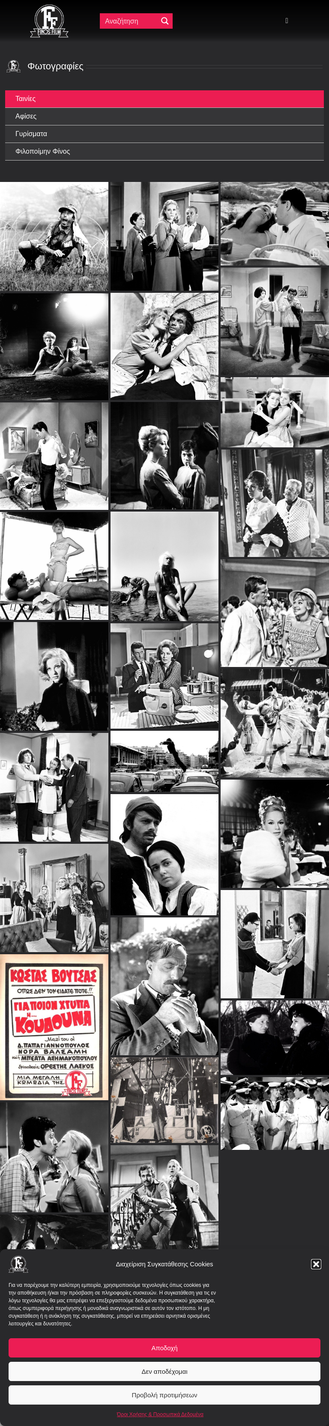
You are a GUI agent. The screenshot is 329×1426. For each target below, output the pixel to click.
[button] (316, 1264)
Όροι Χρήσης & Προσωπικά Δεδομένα (160, 1414)
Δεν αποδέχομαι (164, 1371)
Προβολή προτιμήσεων (164, 1395)
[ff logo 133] (49, 8)
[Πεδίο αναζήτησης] (130, 21)
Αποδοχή (165, 1348)
